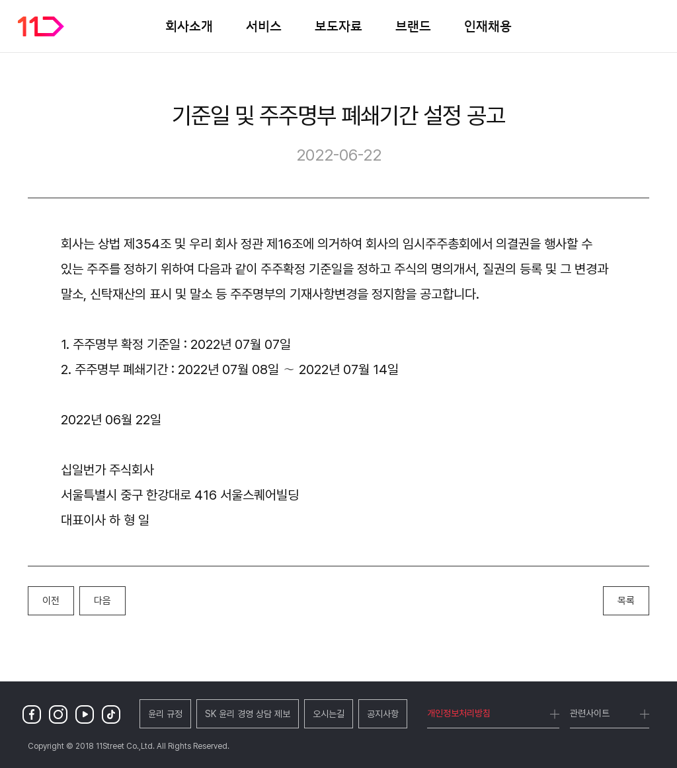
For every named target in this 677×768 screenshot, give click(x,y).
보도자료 (338, 25)
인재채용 (488, 25)
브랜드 (413, 25)
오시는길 (328, 714)
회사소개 (189, 25)
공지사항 (383, 714)
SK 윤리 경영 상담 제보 (247, 714)
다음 (102, 601)
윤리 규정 (165, 714)
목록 (626, 601)
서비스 (264, 25)
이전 (51, 601)
